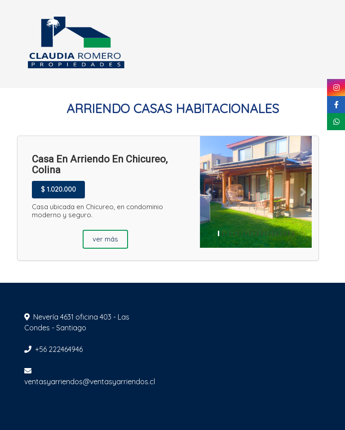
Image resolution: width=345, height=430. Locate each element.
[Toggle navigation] (321, 44)
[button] (208, 192)
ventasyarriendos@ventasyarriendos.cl (89, 381)
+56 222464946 (59, 349)
